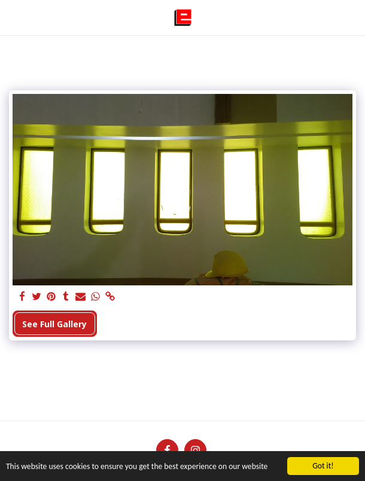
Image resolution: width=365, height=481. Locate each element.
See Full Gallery (54, 324)
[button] (13, 17)
